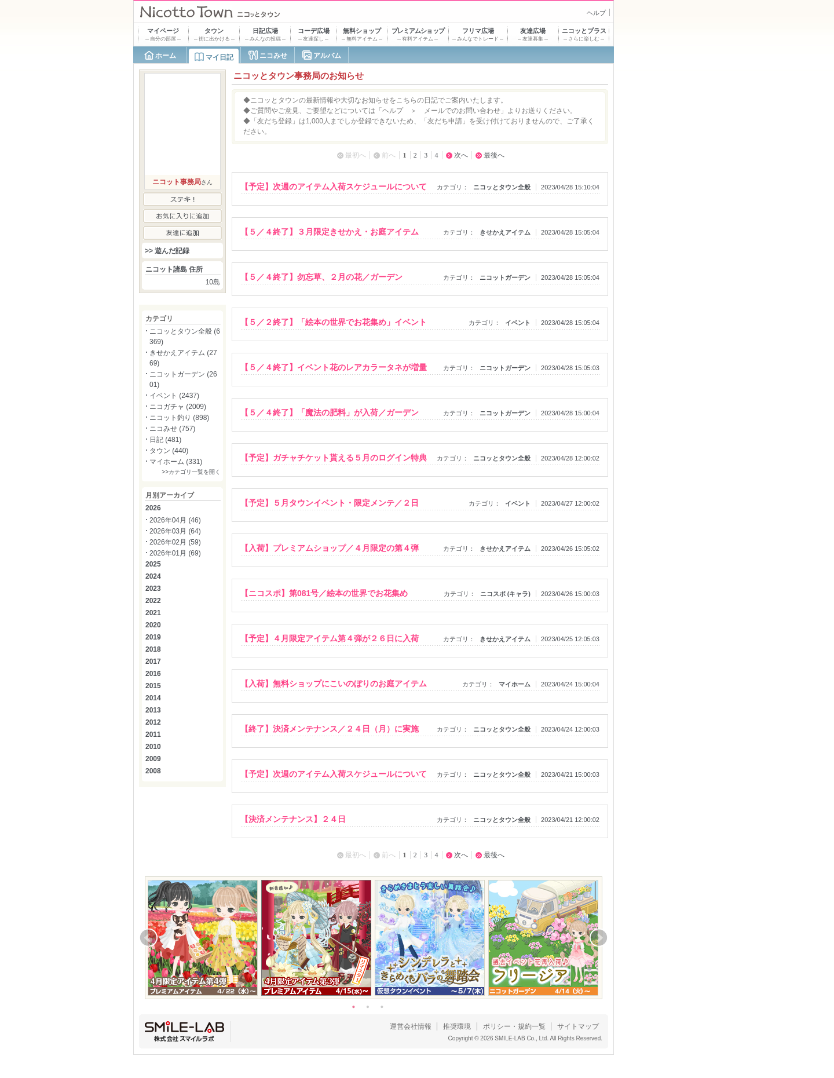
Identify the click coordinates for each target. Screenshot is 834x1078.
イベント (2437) (174, 396)
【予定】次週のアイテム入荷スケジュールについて (333, 186)
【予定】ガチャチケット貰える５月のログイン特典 (333, 457)
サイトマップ (578, 1026)
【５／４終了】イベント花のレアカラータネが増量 (333, 367)
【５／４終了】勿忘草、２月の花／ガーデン (321, 277)
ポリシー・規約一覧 (514, 1026)
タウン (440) (168, 451)
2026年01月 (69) (175, 553)
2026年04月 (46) (175, 520)
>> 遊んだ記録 (167, 251)
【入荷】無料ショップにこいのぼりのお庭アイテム (333, 683)
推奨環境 (457, 1026)
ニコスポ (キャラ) (505, 593)
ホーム (165, 56)
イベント (517, 322)
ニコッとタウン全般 (501, 187)
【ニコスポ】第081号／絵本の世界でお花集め (324, 593)
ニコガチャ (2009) (177, 407)
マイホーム (514, 684)
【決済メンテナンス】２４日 (293, 819)
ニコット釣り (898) (179, 418)
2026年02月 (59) (175, 542)
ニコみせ (273, 56)
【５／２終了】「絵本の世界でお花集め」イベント (333, 322)
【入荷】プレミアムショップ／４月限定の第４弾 (329, 548)
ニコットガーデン (505, 277)
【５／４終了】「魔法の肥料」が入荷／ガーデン (329, 412)
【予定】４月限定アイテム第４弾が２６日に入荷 (329, 638)
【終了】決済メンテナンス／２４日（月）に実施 (329, 728)
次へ (461, 155)
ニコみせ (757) (172, 429)
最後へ (494, 155)
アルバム (327, 56)
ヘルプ (596, 12)
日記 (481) (165, 440)
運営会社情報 (410, 1026)
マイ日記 (219, 57)
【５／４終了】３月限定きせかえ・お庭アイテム (329, 231)
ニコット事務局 (176, 182)
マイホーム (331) (175, 462)
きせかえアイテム (505, 232)
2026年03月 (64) (175, 531)
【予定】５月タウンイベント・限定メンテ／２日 (329, 502)
